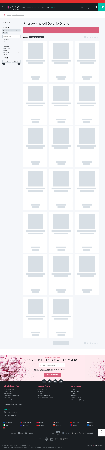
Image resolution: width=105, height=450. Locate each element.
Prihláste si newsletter (52, 359)
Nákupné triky (8, 393)
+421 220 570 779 (12, 412)
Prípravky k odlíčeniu (18, 15)
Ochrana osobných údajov (78, 400)
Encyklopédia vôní (9, 389)
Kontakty (73, 389)
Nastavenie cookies (25, 445)
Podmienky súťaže (9, 402)
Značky (52, 7)
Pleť (43, 7)
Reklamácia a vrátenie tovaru (45, 397)
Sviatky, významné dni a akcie (12, 395)
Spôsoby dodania (42, 389)
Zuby (47, 7)
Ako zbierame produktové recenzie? (14, 404)
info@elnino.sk (12, 415)
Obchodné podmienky (43, 395)
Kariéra (73, 393)
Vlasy (34, 7)
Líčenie (9, 15)
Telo (38, 7)
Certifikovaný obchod (76, 397)
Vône (23, 7)
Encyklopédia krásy (9, 391)
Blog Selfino (7, 397)
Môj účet (39, 393)
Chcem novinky (52, 375)
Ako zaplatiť (40, 391)
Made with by (95, 445)
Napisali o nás (75, 391)
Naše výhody (74, 395)
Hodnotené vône (8, 400)
